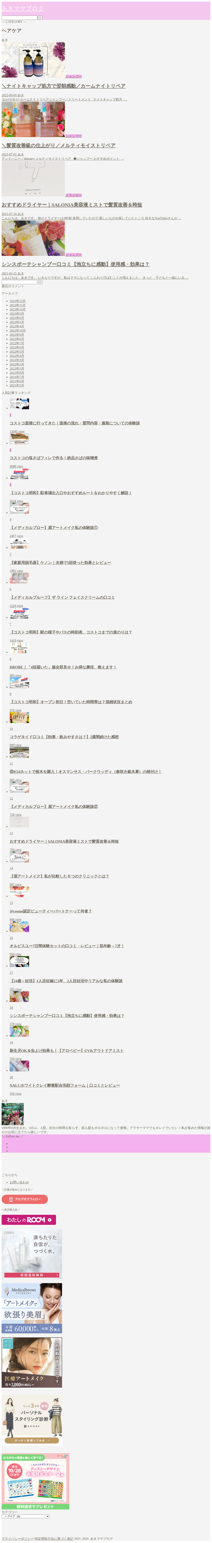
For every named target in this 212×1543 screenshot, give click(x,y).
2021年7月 (17, 377)
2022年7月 (17, 343)
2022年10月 (18, 330)
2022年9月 (17, 334)
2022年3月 (17, 360)
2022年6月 (17, 347)
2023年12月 (18, 301)
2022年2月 (17, 364)
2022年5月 (17, 351)
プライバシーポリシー (18, 1539)
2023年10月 (18, 309)
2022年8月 (17, 339)
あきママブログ (23, 8)
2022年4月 (17, 356)
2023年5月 (17, 322)
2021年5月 (17, 385)
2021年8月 (17, 372)
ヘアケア (16, 1531)
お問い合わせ (19, 1182)
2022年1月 (17, 368)
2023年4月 (17, 326)
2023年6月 (17, 318)
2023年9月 (17, 313)
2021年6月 (17, 381)
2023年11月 (18, 305)
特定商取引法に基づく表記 (54, 1539)
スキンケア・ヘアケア (26, 1527)
